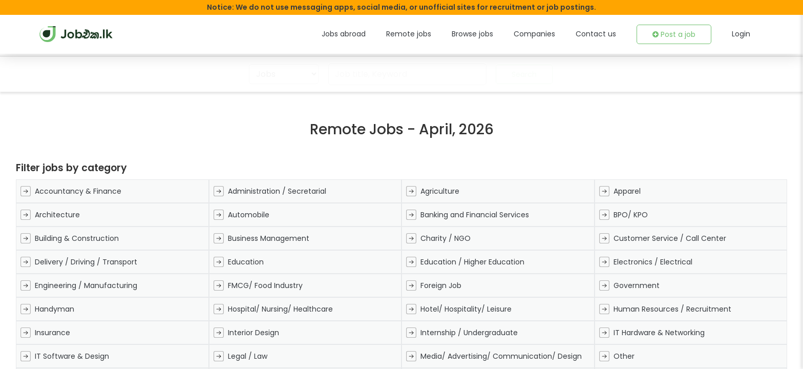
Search (520, 74)
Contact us (603, 34)
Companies (547, 34)
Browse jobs (489, 34)
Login (741, 34)
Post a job (676, 34)
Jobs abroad (368, 34)
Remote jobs (429, 34)
